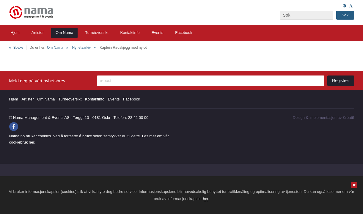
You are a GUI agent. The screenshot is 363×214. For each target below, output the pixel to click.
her (205, 198)
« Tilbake (16, 47)
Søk (345, 15)
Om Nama (55, 47)
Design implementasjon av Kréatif (323, 117)
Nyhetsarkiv (81, 47)
